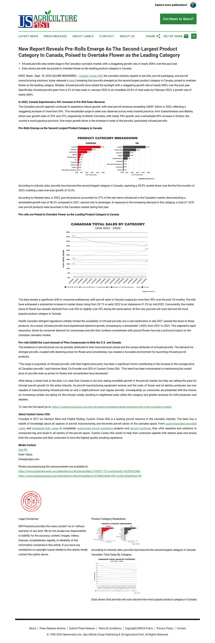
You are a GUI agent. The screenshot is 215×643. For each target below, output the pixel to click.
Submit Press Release (82, 628)
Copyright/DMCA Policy (139, 628)
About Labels (83, 36)
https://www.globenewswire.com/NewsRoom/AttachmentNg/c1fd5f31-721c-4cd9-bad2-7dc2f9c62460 (79, 471)
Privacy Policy (165, 628)
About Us (127, 36)
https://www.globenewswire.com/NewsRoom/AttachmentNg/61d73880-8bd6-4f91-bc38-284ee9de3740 (79, 476)
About (32, 628)
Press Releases (55, 36)
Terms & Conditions (109, 628)
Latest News (28, 36)
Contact (106, 36)
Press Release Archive (53, 628)
